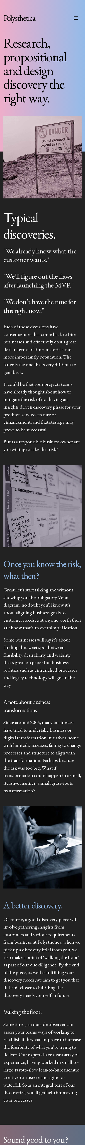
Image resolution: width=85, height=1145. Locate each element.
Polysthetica (19, 18)
